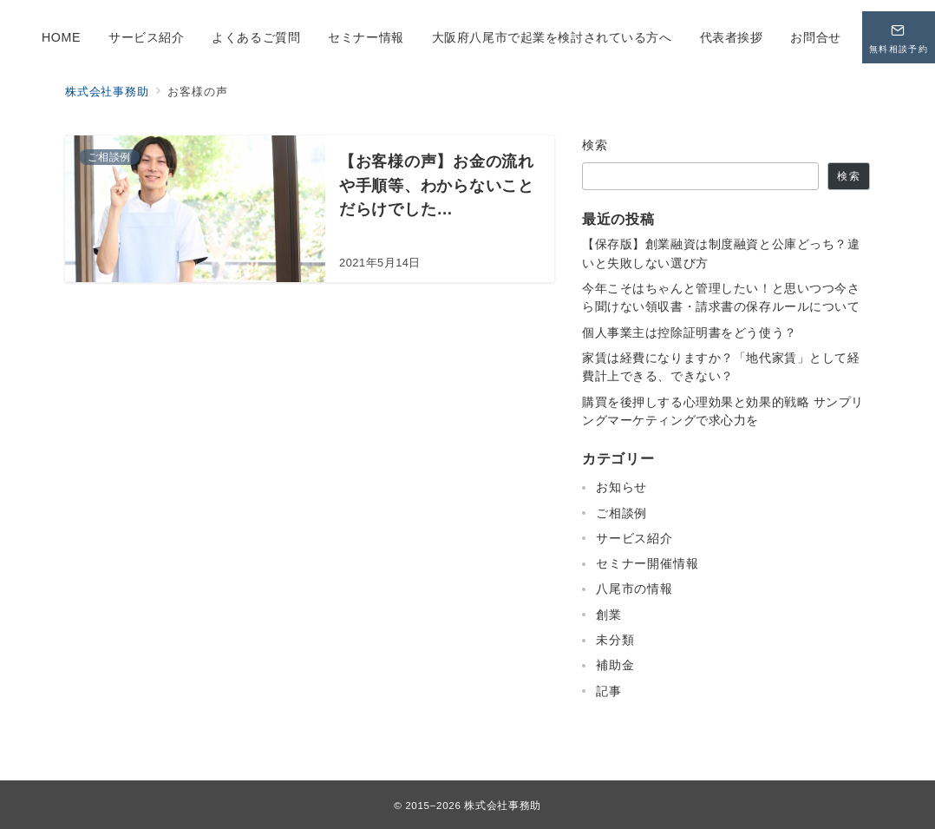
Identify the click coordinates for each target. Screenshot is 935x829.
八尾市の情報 (634, 588)
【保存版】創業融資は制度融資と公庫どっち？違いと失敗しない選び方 (721, 253)
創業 (609, 615)
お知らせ (621, 487)
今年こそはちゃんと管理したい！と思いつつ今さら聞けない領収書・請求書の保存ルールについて (721, 297)
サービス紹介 (634, 538)
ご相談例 (621, 513)
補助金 (615, 665)
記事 (609, 691)
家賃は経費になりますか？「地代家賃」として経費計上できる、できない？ (721, 367)
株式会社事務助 (502, 805)
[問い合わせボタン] (899, 37)
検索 (595, 145)
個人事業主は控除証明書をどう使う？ (689, 332)
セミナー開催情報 (647, 563)
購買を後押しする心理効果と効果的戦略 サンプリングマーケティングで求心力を (723, 411)
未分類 (615, 640)
